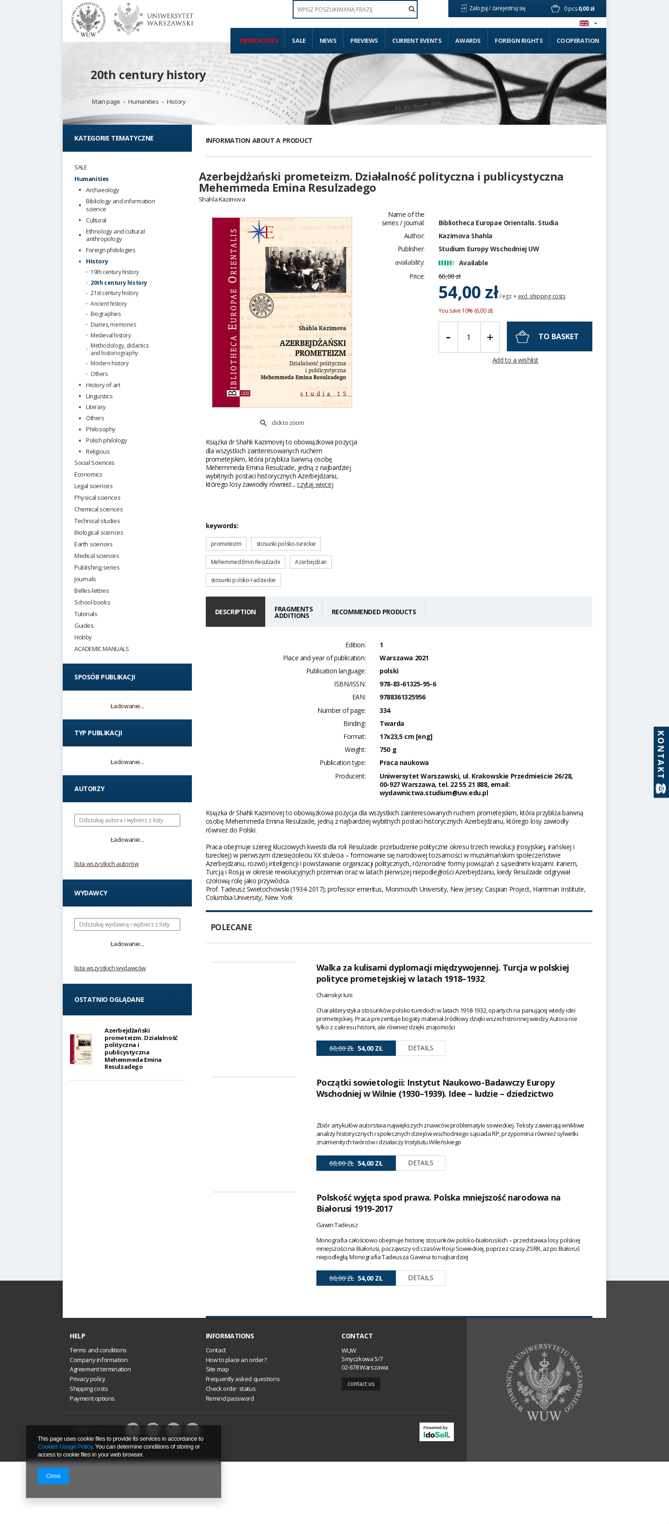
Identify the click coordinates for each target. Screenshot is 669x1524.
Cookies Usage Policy (65, 1446)
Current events (416, 40)
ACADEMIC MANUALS (101, 649)
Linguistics (99, 396)
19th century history (115, 272)
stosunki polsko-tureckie (286, 511)
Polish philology (106, 440)
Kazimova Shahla (465, 252)
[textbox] (355, 9)
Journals (85, 579)
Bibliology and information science (120, 205)
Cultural (96, 220)
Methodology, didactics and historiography (119, 349)
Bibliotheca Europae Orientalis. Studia (498, 239)
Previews (364, 40)
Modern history (109, 363)
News (328, 40)
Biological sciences (98, 533)
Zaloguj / (480, 8)
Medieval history (111, 335)
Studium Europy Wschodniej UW (489, 265)
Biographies (106, 314)
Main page (106, 101)
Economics (88, 474)
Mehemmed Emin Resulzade (246, 529)
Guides (84, 626)
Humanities (143, 101)
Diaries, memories (113, 325)
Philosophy (101, 429)
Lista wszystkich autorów (106, 863)
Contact (357, 1399)
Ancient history (109, 304)
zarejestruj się (509, 8)
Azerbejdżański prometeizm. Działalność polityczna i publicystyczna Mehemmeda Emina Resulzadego (141, 1048)
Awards (468, 40)
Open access (259, 40)
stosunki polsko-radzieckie (243, 547)
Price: (417, 292)
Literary (96, 407)
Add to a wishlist (515, 377)
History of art (103, 385)
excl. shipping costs (541, 312)
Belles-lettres (91, 591)
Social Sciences (94, 463)
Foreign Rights (519, 40)
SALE (80, 167)
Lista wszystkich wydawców (110, 968)
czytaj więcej (315, 451)
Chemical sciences (98, 509)
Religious (98, 452)
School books (92, 602)
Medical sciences (96, 556)
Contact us (361, 1446)
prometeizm (226, 511)
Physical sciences (97, 498)
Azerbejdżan (311, 529)
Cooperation (578, 40)
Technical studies (97, 521)
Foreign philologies (110, 250)
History (176, 101)
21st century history (114, 293)
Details (420, 1015)
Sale (298, 40)
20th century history (148, 74)
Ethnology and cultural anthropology (115, 235)
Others (99, 374)
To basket (558, 353)
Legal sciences (93, 486)
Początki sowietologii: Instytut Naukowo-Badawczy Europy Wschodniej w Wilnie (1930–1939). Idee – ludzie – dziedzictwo (435, 1087)
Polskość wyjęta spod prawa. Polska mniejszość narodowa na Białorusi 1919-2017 (438, 1234)
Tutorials (85, 614)
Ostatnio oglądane (109, 999)
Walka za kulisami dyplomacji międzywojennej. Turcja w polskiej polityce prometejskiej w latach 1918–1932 (442, 941)
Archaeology (102, 190)
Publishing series (96, 567)
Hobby (83, 637)
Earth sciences (93, 544)
